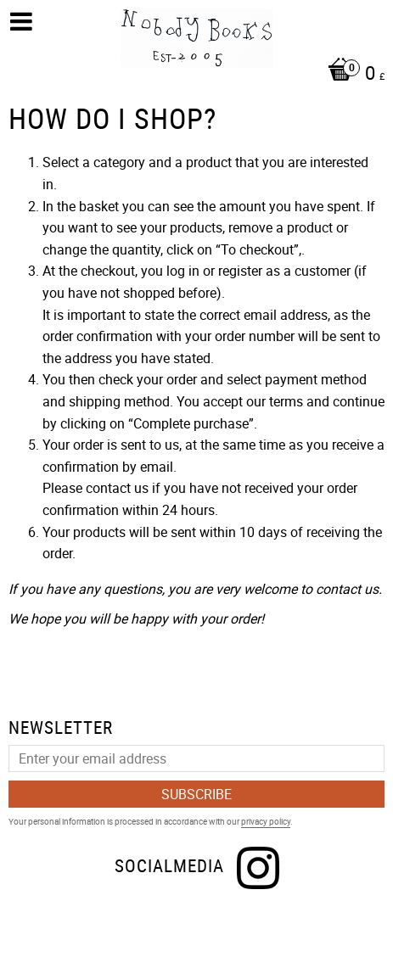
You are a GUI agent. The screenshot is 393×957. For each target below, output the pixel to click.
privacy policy (265, 821)
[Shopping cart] (201, 74)
